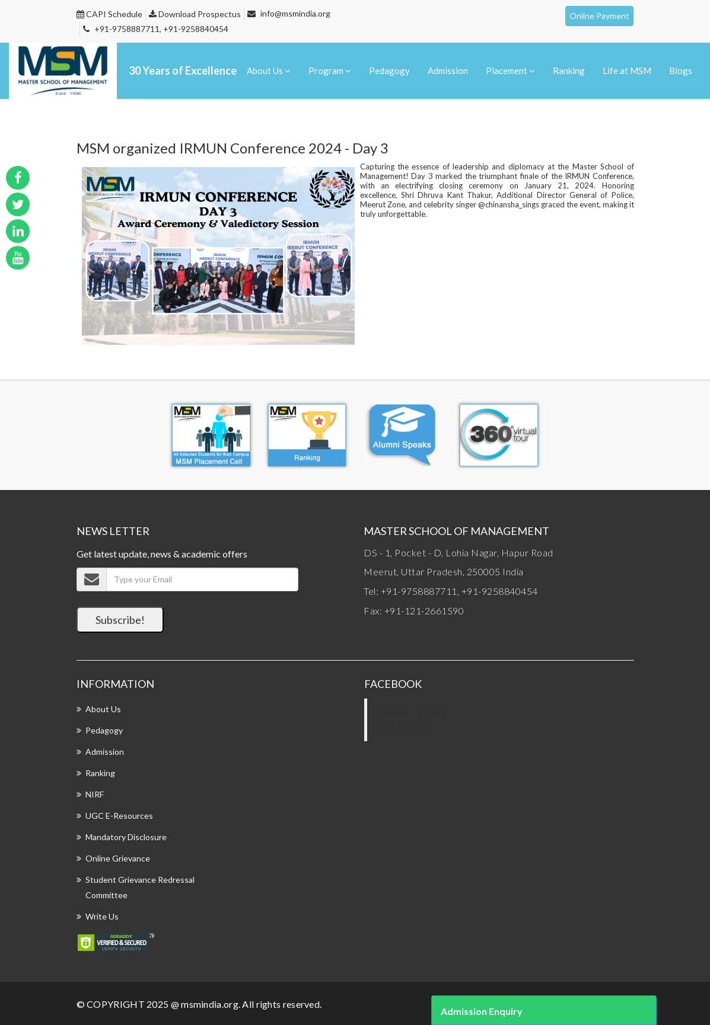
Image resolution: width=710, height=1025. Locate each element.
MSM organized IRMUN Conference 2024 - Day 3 (233, 147)
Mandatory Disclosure (126, 837)
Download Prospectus (195, 14)
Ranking (569, 70)
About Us (271, 70)
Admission (449, 70)
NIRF (94, 794)
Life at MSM (627, 70)
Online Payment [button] (599, 16)
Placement (511, 70)
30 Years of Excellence (183, 70)
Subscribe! (120, 619)
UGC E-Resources (119, 816)
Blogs (680, 70)
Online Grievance (117, 858)
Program (331, 70)
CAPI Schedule (109, 14)
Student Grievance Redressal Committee (140, 887)
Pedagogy (391, 70)
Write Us (102, 916)
